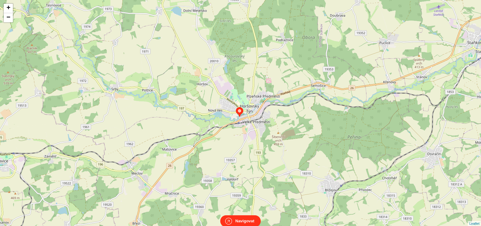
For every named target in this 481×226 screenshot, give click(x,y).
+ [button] (8, 8)
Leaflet (474, 218)
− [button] (8, 17)
